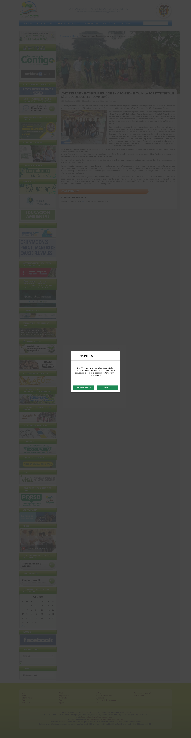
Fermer (107, 388)
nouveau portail (84, 388)
